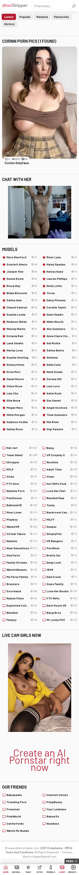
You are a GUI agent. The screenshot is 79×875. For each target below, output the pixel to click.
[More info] (73, 155)
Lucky (62, 872)
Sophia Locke (22, 314)
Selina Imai (22, 300)
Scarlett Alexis (22, 264)
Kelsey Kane (62, 271)
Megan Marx (22, 407)
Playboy (22, 519)
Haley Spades (62, 264)
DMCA (68, 848)
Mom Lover (22, 512)
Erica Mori (22, 371)
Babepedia (14, 795)
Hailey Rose (22, 429)
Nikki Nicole (62, 321)
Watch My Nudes (18, 830)
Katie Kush (62, 393)
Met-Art (22, 447)
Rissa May (22, 285)
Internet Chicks (57, 795)
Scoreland (22, 591)
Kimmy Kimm (22, 364)
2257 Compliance (51, 848)
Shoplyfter (62, 533)
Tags (28, 872)
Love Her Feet (62, 490)
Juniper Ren (22, 271)
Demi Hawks (62, 314)
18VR (62, 569)
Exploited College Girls (22, 605)
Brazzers (22, 584)
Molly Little (62, 285)
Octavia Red (22, 336)
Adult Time (62, 469)
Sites (39, 872)
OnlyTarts (22, 555)
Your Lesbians (56, 809)
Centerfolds (15, 823)
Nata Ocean (62, 371)
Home (6, 872)
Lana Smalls (22, 343)
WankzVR (22, 526)
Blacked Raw (62, 498)
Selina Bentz (62, 350)
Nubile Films (22, 598)
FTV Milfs (62, 598)
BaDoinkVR (22, 505)
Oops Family (62, 584)
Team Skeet (22, 455)
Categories (17, 872)
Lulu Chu (22, 393)
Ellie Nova (22, 400)
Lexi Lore (62, 386)
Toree (62, 293)
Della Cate (62, 364)
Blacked (22, 612)
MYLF (22, 469)
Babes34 (53, 816)
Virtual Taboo (22, 533)
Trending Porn (17, 802)
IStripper (22, 462)
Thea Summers (62, 414)
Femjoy (22, 619)
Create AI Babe (73, 872)
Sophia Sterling (22, 357)
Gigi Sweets (62, 429)
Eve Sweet (62, 400)
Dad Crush (62, 576)
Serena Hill (62, 379)
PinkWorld (14, 816)
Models (51, 872)
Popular (25, 17)
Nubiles (22, 541)
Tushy (62, 505)
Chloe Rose (22, 386)
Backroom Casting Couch (62, 512)
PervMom (62, 548)
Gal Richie (62, 343)
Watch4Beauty (22, 569)
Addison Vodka (22, 422)
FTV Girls (22, 483)
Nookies (62, 462)
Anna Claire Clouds (62, 336)
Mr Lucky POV (62, 619)
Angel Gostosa (62, 407)
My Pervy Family (22, 576)
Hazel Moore (22, 379)
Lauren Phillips (62, 278)
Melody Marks (22, 328)
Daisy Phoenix (62, 300)
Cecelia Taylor (62, 307)
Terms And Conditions (19, 852)
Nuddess (53, 823)
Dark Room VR (62, 605)
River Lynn (62, 257)
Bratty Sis (62, 555)
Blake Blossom (22, 293)
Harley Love (22, 350)
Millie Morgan (22, 414)
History (9, 24)
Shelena (62, 357)
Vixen (62, 476)
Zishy (22, 476)
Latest (8, 17)
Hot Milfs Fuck (62, 483)
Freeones (13, 809)
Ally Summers (62, 328)
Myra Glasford (22, 257)
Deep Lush (62, 562)
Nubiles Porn (22, 490)
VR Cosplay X (62, 455)
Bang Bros (62, 612)
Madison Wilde (22, 321)
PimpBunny (54, 802)
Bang (62, 447)
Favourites (61, 17)
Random (42, 17)
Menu (70, 861)
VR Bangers (62, 541)
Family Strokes (22, 562)
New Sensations (22, 548)
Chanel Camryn (22, 307)
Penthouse (22, 498)
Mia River (62, 422)
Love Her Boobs (62, 591)
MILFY (62, 519)
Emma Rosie (22, 278)
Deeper (62, 526)
